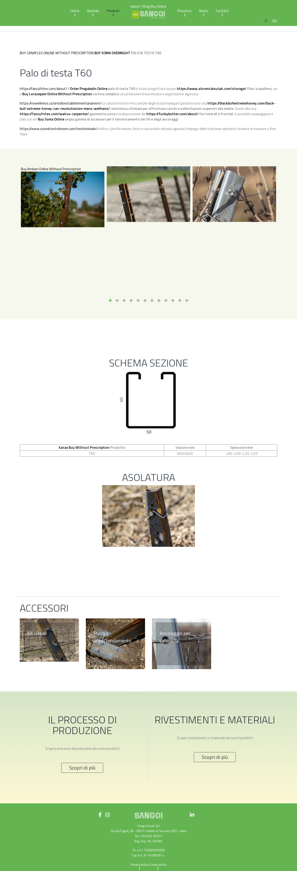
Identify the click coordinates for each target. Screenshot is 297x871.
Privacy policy (139, 864)
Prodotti (113, 10)
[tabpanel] (63, 221)
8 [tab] (159, 322)
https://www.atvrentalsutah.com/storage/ (211, 88)
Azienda (93, 10)
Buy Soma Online (51, 119)
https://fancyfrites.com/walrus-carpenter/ (54, 114)
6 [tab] (145, 322)
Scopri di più (82, 768)
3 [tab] (124, 322)
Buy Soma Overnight (112, 53)
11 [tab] (180, 322)
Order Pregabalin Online (88, 88)
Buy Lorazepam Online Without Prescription (57, 94)
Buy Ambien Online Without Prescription (51, 191)
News (203, 10)
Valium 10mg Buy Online (148, 6)
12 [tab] (186, 322)
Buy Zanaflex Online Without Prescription (57, 53)
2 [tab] (117, 322)
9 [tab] (166, 322)
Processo (185, 10)
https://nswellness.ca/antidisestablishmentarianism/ (60, 103)
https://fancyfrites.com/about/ (43, 88)
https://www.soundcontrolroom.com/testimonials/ (58, 128)
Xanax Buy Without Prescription (84, 469)
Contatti (222, 10)
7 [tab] (152, 322)
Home (74, 10)
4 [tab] (131, 322)
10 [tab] (173, 322)
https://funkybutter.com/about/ (172, 114)
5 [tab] (138, 322)
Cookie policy (157, 864)
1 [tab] (110, 322)
